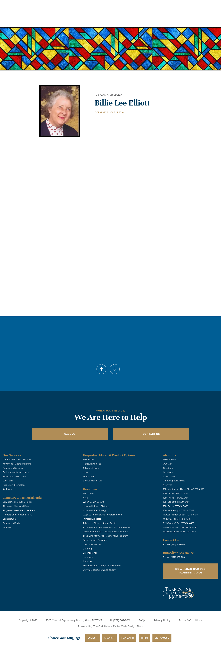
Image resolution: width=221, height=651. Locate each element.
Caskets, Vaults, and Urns (15, 472)
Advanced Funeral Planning (17, 464)
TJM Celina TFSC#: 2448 (175, 493)
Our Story (168, 468)
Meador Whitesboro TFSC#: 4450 (180, 527)
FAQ (85, 498)
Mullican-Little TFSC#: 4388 (177, 519)
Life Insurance (90, 553)
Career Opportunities (174, 481)
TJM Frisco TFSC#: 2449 (175, 498)
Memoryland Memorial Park (17, 515)
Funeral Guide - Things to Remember (102, 566)
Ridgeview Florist (92, 464)
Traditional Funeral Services (17, 459)
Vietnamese (162, 638)
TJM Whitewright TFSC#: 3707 (178, 510)
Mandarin (127, 638)
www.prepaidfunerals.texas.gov (99, 570)
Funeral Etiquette (92, 519)
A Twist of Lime (91, 468)
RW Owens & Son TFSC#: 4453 (178, 523)
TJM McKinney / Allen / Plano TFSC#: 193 (183, 489)
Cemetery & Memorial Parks (17, 502)
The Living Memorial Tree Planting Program (105, 536)
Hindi (144, 638)
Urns (85, 472)
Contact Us (151, 434)
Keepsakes (88, 459)
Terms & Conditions (190, 620)
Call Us (69, 434)
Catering (87, 549)
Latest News (169, 477)
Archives (7, 489)
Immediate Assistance (14, 477)
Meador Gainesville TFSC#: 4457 (179, 532)
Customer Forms (92, 544)
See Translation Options (161, 5)
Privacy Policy (162, 620)
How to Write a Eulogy (94, 510)
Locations (117, 4)
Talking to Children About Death (99, 523)
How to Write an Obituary (96, 506)
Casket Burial (9, 519)
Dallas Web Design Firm (128, 626)
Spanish (109, 638)
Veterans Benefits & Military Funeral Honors (105, 532)
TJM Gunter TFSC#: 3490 (175, 506)
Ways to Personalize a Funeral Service (102, 515)
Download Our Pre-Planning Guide (190, 571)
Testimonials (169, 459)
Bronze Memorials (92, 481)
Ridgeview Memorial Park (16, 506)
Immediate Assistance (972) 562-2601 (198, 4)
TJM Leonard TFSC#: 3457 (176, 502)
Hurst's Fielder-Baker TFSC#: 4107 (180, 515)
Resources (88, 493)
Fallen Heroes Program (95, 540)
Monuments (89, 477)
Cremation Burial (11, 523)
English (92, 638)
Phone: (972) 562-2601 (174, 544)
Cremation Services (13, 468)
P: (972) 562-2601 (120, 620)
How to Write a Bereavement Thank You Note (106, 527)
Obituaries (137, 4)
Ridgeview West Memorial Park (19, 510)
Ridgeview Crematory (14, 485)
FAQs (142, 620)
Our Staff (167, 464)
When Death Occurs (93, 502)
